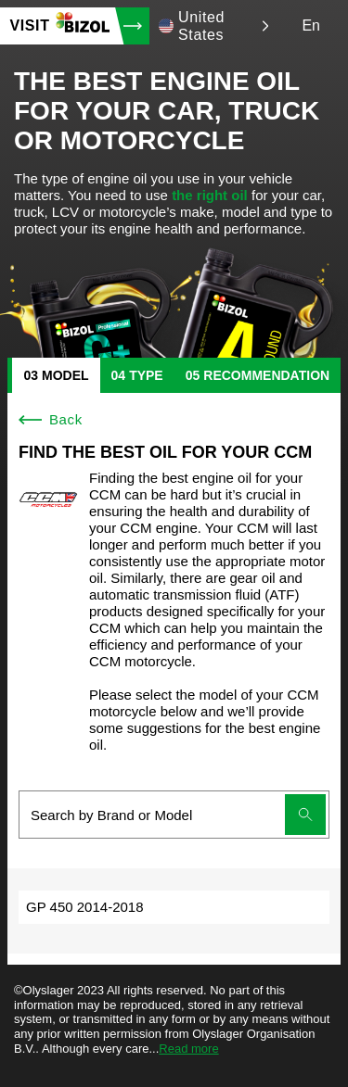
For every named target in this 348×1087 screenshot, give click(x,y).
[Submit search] (305, 814)
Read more (188, 1048)
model (65, 375)
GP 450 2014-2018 (85, 907)
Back (51, 419)
